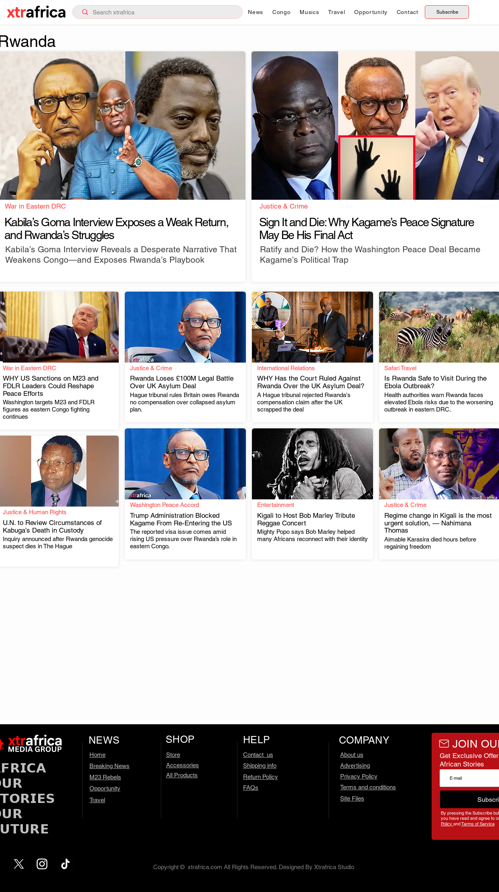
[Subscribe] (447, 12)
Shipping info (259, 765)
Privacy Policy (358, 776)
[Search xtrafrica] (159, 12)
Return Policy (260, 776)
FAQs (250, 787)
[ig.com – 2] (42, 864)
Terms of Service (478, 824)
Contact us (258, 754)
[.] (124, 243)
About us (351, 754)
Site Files (352, 798)
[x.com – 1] (19, 864)
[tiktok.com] (65, 864)
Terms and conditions (368, 787)
